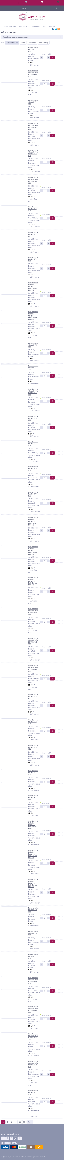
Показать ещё (32, 1116)
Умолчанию (11, 43)
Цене (23, 43)
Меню (24, 8)
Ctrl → (29, 1122)
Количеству (43, 43)
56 (24, 1122)
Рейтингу (32, 43)
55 (20, 1122)
